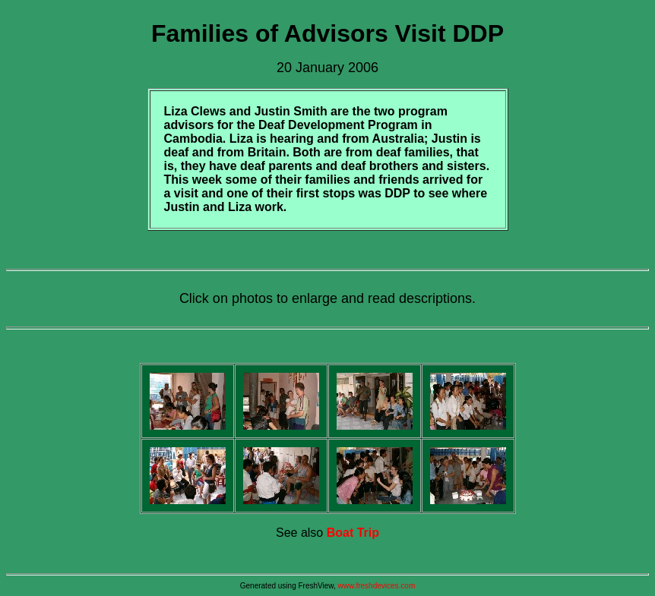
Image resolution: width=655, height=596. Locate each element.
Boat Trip (353, 532)
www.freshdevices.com (377, 586)
